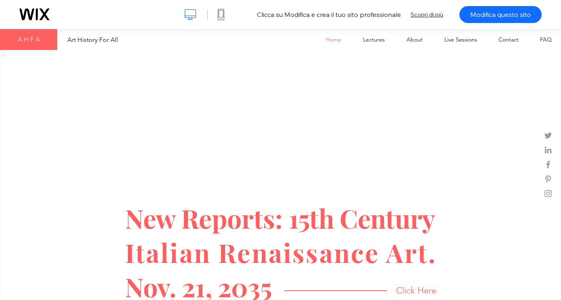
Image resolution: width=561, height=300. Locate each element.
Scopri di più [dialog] (427, 14)
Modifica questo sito (500, 14)
